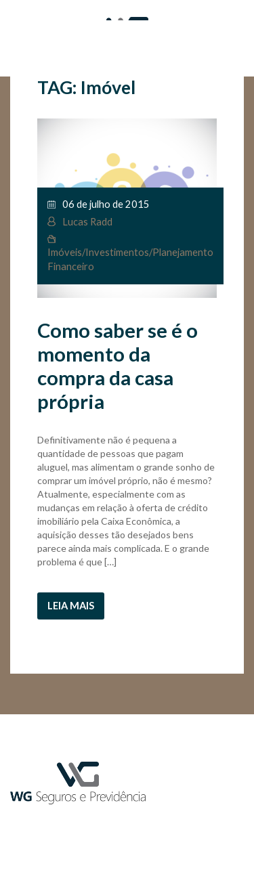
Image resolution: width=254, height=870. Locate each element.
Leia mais (70, 605)
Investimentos (117, 252)
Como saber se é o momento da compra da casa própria (117, 365)
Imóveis (64, 252)
